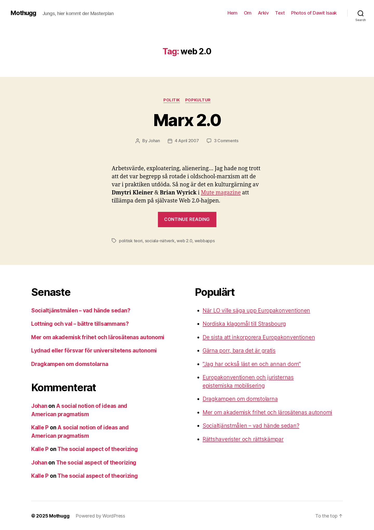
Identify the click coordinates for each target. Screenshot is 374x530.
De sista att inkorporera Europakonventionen (259, 336)
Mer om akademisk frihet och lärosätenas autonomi (97, 336)
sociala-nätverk (160, 240)
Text (280, 13)
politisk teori (131, 240)
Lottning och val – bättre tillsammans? (80, 323)
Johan (154, 140)
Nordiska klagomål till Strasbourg (244, 323)
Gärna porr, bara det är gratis (239, 350)
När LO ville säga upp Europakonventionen (256, 310)
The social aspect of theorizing (97, 448)
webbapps (205, 240)
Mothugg (23, 13)
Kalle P (40, 427)
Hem (232, 13)
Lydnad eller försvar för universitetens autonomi (94, 350)
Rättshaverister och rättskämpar (243, 438)
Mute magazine (221, 192)
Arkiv (263, 13)
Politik (171, 100)
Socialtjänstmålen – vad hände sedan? (80, 310)
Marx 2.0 (187, 120)
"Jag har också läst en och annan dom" (252, 363)
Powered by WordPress (100, 515)
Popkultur (198, 100)
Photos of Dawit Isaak (314, 13)
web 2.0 (184, 240)
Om (247, 13)
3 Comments (226, 140)
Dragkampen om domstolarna (69, 363)
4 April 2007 (187, 140)
